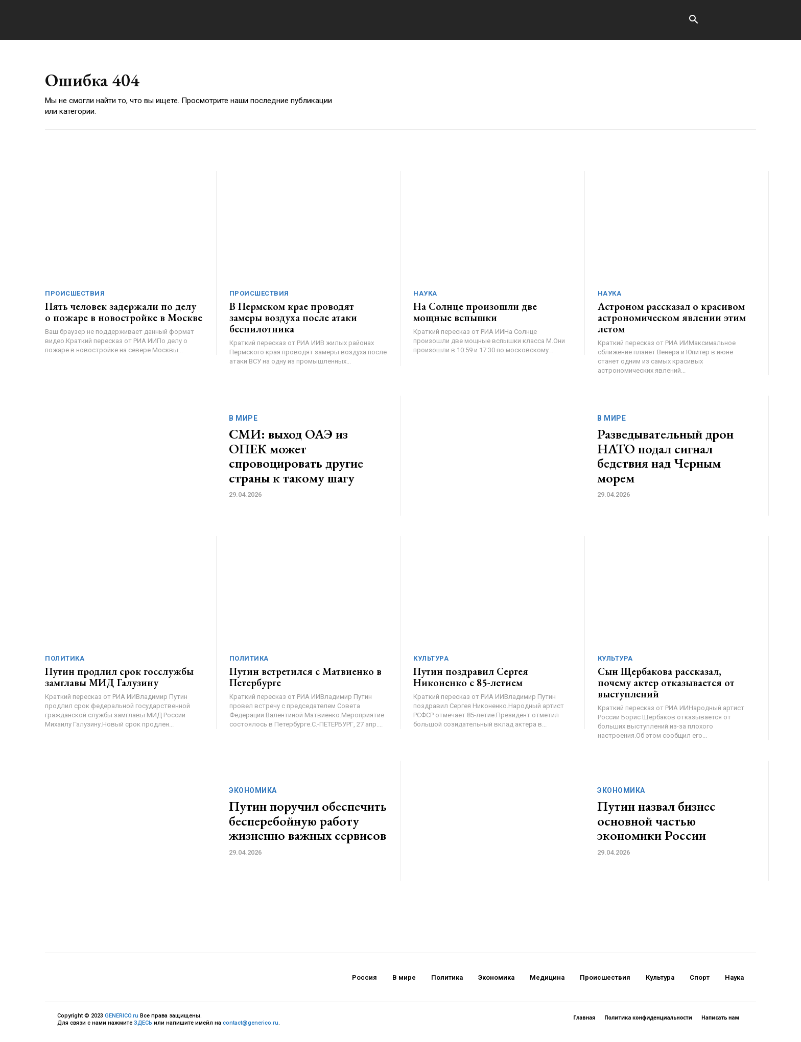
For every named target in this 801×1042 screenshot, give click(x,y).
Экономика (253, 793)
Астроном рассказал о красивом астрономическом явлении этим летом (672, 321)
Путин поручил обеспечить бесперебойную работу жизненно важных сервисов (308, 824)
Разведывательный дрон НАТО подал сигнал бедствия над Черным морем (665, 459)
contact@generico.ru (250, 1026)
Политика (64, 662)
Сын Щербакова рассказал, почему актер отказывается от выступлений (666, 686)
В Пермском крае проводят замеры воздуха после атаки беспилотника (293, 321)
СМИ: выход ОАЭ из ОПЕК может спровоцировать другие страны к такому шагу (296, 459)
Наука (425, 297)
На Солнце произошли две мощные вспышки (475, 315)
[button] (693, 20)
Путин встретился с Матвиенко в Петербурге (305, 680)
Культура (431, 662)
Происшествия (75, 297)
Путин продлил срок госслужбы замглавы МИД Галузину (119, 680)
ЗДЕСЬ (143, 1026)
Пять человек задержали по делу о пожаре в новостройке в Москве (123, 315)
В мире (243, 421)
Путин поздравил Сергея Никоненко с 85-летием (470, 680)
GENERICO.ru (121, 1019)
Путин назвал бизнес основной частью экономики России (656, 824)
